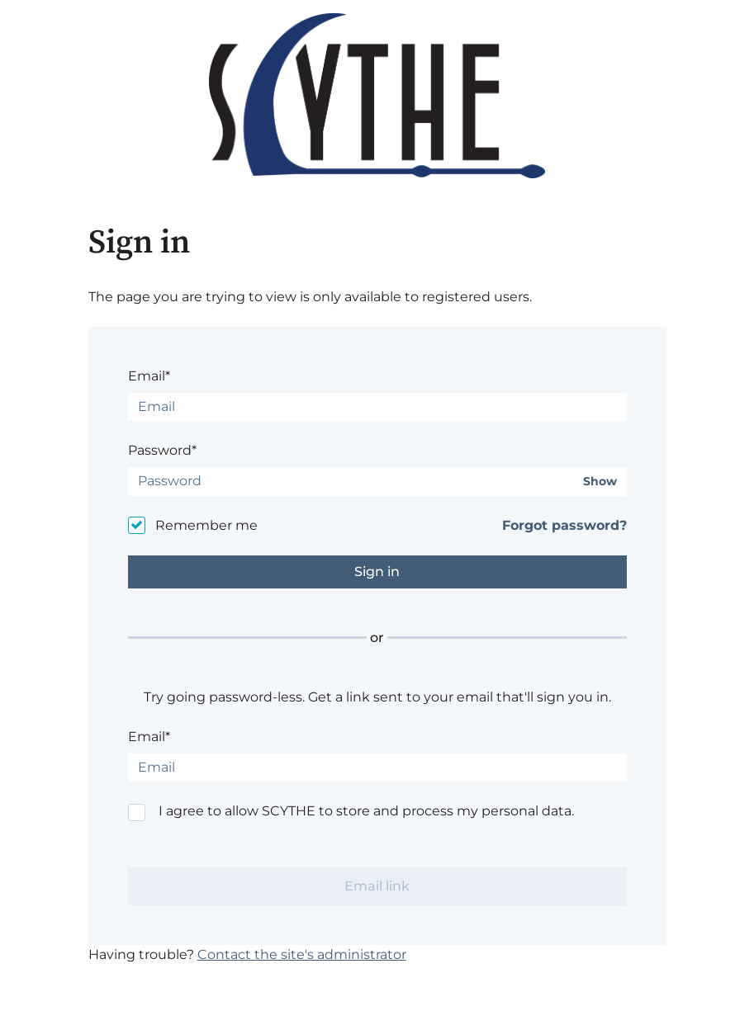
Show (600, 482)
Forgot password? (564, 525)
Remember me (206, 525)
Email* (149, 376)
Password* (162, 450)
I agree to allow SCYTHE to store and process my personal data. (366, 811)
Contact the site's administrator (301, 954)
